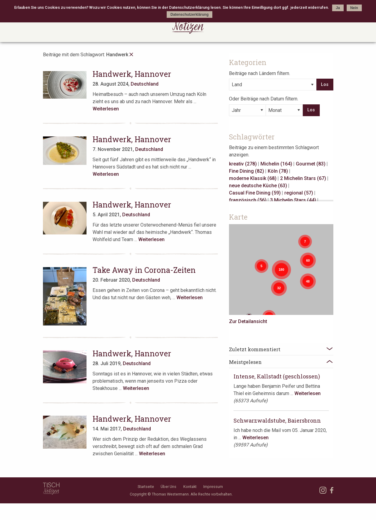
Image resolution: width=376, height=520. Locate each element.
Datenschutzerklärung (189, 14)
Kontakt (190, 503)
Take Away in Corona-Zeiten (149, 255)
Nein (354, 8)
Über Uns (168, 503)
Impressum (213, 503)
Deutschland (149, 84)
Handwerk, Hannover (136, 74)
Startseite (146, 503)
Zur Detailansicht (269, 319)
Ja (338, 8)
